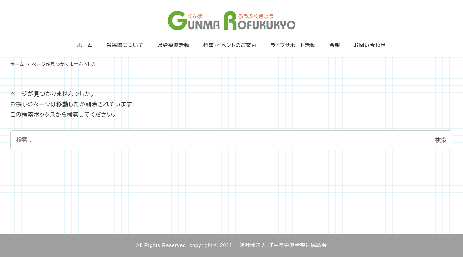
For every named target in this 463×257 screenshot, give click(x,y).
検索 (440, 140)
